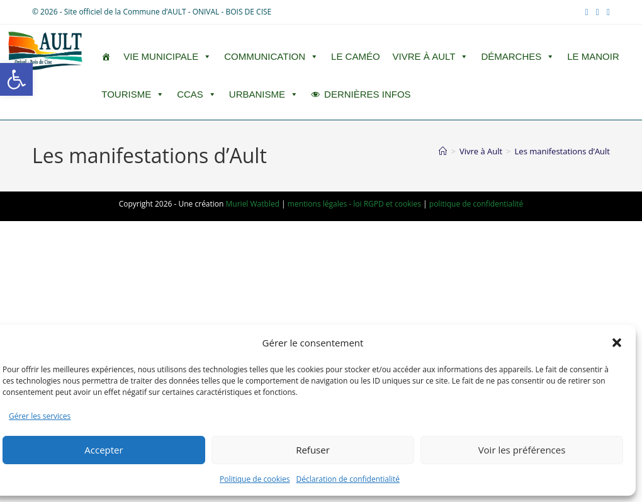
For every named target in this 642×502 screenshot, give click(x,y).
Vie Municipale (167, 57)
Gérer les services (39, 416)
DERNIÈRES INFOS (367, 94)
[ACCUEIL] (106, 57)
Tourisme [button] (132, 94)
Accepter (103, 449)
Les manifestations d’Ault (562, 151)
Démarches (518, 57)
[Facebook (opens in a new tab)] (587, 12)
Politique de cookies (255, 479)
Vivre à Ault (431, 57)
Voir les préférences (522, 449)
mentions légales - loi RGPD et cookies (354, 203)
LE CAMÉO (355, 56)
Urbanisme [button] (263, 94)
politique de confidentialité (476, 203)
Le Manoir (593, 56)
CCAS (197, 94)
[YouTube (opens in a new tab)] (597, 12)
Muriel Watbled (252, 203)
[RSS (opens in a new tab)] (606, 12)
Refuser (313, 449)
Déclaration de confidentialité (348, 479)
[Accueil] (443, 151)
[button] (16, 79)
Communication (271, 57)
